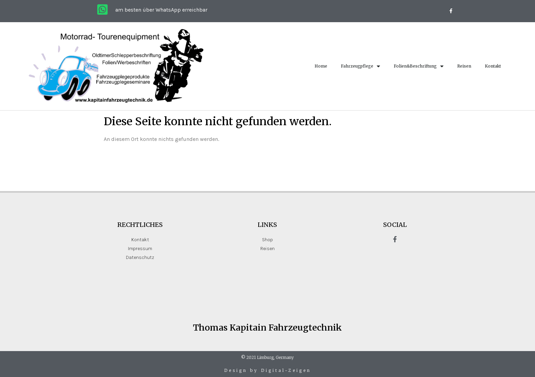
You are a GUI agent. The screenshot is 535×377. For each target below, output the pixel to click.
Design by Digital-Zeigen (267, 370)
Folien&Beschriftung (419, 66)
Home (321, 66)
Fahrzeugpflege (360, 66)
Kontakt (493, 66)
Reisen (464, 66)
